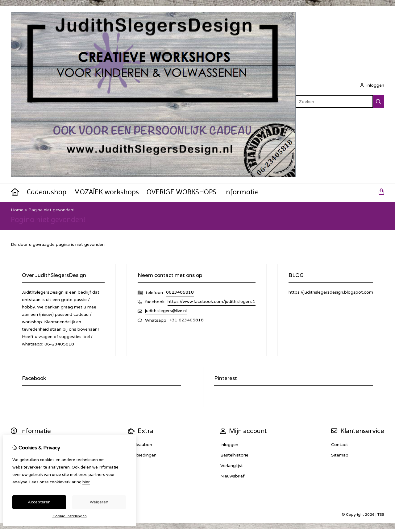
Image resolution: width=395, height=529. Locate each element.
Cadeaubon (140, 444)
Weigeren (99, 502)
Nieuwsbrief (232, 476)
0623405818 (180, 292)
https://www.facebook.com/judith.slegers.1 (212, 301)
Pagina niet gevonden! (51, 210)
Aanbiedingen (142, 455)
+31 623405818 (186, 320)
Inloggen (229, 444)
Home (17, 210)
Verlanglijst (231, 465)
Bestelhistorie (234, 455)
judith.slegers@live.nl (166, 310)
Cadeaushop (46, 192)
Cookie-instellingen (69, 516)
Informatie (241, 192)
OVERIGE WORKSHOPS (181, 192)
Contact (339, 444)
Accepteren (39, 502)
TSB (380, 514)
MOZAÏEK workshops (106, 192)
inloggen (372, 85)
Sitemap (339, 455)
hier (86, 482)
